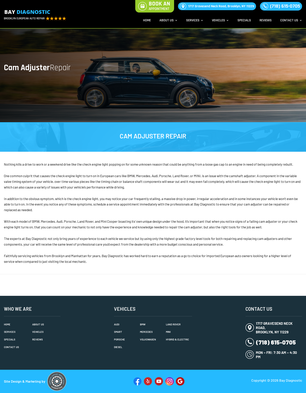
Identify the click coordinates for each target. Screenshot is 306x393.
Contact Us (289, 20)
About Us (166, 20)
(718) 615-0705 (285, 6)
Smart (118, 331)
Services (192, 20)
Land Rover (173, 324)
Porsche (119, 339)
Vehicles (218, 20)
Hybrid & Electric (177, 339)
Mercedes (146, 331)
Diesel (118, 347)
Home (147, 20)
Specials (244, 20)
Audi (116, 324)
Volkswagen (148, 339)
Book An (159, 6)
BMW (142, 324)
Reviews (266, 20)
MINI (168, 331)
